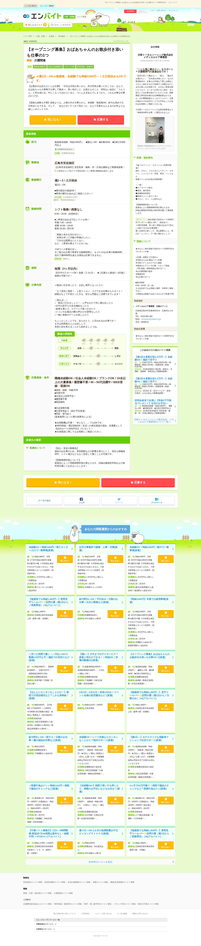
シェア (82, 503)
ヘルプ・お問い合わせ (158, 10)
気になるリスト (37, 24)
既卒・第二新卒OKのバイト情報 (97, 904)
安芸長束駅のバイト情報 (54, 882)
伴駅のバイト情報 (100, 882)
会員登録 (130, 11)
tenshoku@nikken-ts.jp (151, 319)
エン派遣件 (31, 6)
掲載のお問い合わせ (140, 913)
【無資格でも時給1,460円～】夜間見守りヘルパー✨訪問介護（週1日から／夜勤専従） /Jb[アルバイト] (48, 602)
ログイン (142, 11)
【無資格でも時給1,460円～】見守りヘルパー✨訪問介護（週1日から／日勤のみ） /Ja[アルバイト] (149, 695)
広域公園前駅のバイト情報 (79, 882)
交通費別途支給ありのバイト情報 (37, 904)
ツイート (119, 503)
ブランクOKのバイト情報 (124, 904)
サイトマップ (173, 10)
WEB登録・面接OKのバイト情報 (68, 904)
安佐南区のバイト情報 (32, 882)
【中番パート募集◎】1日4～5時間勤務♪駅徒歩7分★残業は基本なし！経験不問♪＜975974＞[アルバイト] (49, 833)
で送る (44, 500)
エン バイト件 (47, 6)
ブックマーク (156, 503)
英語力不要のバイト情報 (148, 904)
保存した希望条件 (62, 25)
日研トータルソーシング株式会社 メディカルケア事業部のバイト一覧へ (154, 420)
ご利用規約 (85, 913)
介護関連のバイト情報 (63, 893)
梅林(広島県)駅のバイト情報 (122, 882)
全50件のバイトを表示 (100, 862)
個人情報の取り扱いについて (64, 913)
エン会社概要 (122, 913)
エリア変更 (81, 17)
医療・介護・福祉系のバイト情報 (37, 893)
